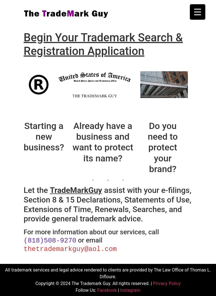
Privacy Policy (167, 283)
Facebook (107, 289)
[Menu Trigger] (197, 12)
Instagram (130, 289)
